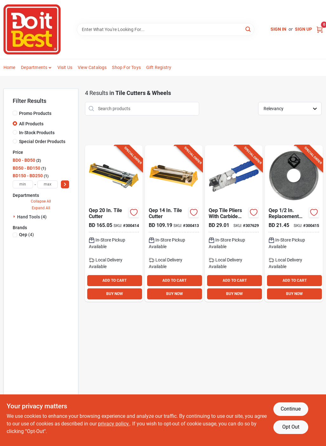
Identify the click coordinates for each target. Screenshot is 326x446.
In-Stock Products (37, 132)
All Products (31, 123)
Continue (291, 409)
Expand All (41, 208)
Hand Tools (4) (32, 216)
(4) (26, 234)
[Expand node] (15, 216)
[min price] (23, 184)
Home (9, 67)
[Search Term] (165, 29)
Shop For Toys (126, 67)
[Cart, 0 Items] (319, 29)
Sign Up (303, 29)
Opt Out (290, 427)
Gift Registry (159, 67)
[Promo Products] (15, 113)
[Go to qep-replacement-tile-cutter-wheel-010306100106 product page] (294, 223)
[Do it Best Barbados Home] (32, 29)
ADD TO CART (114, 280)
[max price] (47, 184)
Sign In (278, 29)
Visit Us (65, 67)
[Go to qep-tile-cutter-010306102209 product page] (114, 223)
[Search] (248, 29)
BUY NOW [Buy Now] (114, 294)
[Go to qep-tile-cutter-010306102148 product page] (174, 223)
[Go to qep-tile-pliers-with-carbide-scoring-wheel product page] (234, 223)
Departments (34, 67)
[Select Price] (65, 184)
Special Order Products (42, 141)
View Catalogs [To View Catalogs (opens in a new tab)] (92, 67)
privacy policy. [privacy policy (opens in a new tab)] (114, 424)
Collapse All (41, 201)
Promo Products (35, 113)
